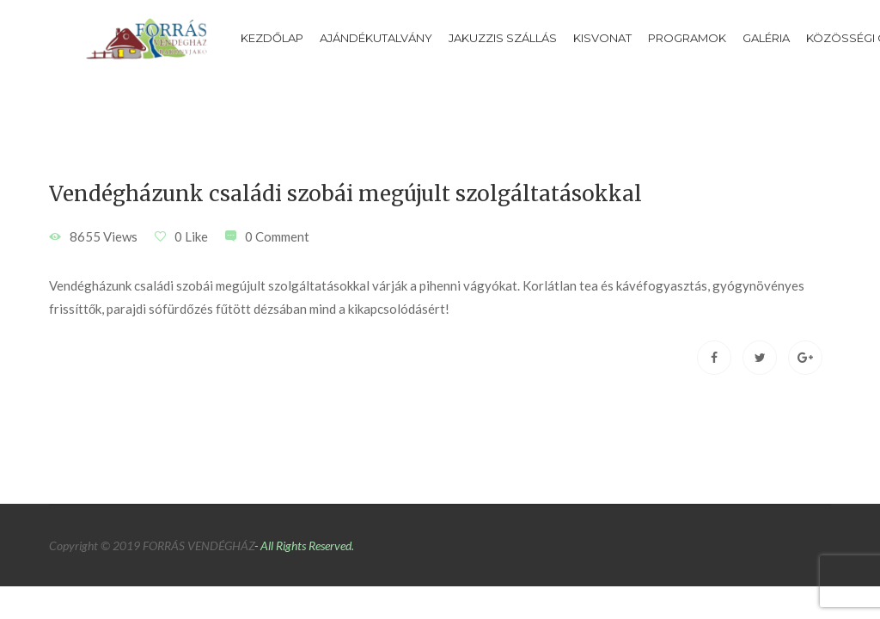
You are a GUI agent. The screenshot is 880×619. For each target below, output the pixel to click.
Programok (687, 38)
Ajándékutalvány (376, 38)
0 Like (191, 236)
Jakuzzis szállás (503, 38)
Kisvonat (602, 38)
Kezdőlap (272, 38)
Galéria (766, 38)
